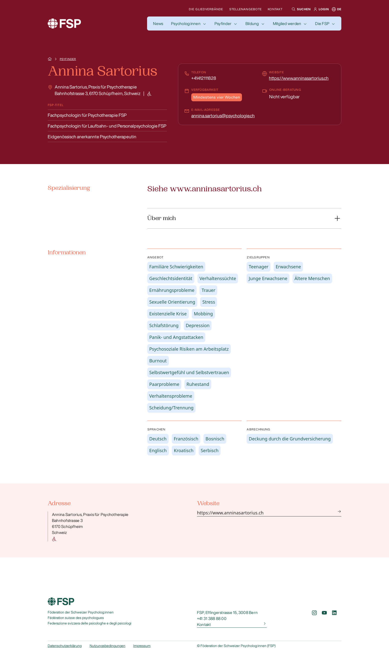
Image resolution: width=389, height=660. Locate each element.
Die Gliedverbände (206, 9)
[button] (300, 9)
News (158, 24)
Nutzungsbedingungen (107, 645)
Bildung (252, 24)
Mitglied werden (287, 24)
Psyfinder (222, 24)
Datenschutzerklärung (65, 645)
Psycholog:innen (185, 24)
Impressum (142, 645)
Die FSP (322, 24)
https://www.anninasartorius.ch (299, 78)
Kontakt (275, 9)
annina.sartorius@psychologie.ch (223, 115)
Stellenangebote (245, 9)
